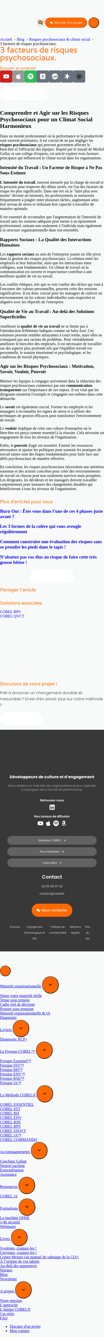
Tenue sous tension (15, 1000)
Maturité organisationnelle (21, 986)
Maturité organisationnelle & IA (25, 1013)
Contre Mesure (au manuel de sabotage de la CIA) (39, 1257)
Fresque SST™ (12, 1065)
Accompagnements (15, 1152)
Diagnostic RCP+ (14, 1039)
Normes (6, 1270)
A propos (7, 1291)
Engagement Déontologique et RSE (34, 932)
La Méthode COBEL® (18, 1095)
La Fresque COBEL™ (18, 1051)
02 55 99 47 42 (52, 886)
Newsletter (8, 1279)
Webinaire (8, 1226)
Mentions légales (75, 930)
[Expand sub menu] (50, 985)
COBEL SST (10, 1109)
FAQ (4, 1318)
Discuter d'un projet (25, 1326)
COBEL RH (9, 1113)
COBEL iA (9, 1196)
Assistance (8, 1174)
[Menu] (93, 22)
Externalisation (12, 1170)
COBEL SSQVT (13, 1131)
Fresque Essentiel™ (15, 1061)
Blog (4, 1274)
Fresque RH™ (11, 1070)
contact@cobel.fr (51, 893)
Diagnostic (8, 1017)
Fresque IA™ (10, 1083)
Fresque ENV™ (12, 1074)
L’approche (9, 1305)
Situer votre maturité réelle (21, 996)
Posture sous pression (17, 1009)
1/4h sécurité (10, 1222)
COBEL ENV (11, 1118)
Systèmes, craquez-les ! (18, 1248)
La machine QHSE (14, 1218)
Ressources (9, 1187)
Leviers (6, 1030)
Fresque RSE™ (12, 1078)
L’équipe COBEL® (15, 1309)
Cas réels (7, 1314)
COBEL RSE (10, 1122)
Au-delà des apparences (18, 1266)
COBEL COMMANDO (18, 1140)
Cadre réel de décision (17, 1004)
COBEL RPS (10, 612)
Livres (5, 1239)
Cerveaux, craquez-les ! (18, 1253)
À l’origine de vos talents (19, 1261)
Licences (15, 927)
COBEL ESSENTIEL (17, 1104)
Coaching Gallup (13, 1161)
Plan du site (87, 932)
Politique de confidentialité (57, 930)
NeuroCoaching (12, 1166)
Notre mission (11, 1301)
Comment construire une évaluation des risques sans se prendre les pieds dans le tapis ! (51, 544)
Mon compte (19, 1331)
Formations (9, 1208)
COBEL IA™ (10, 1135)
